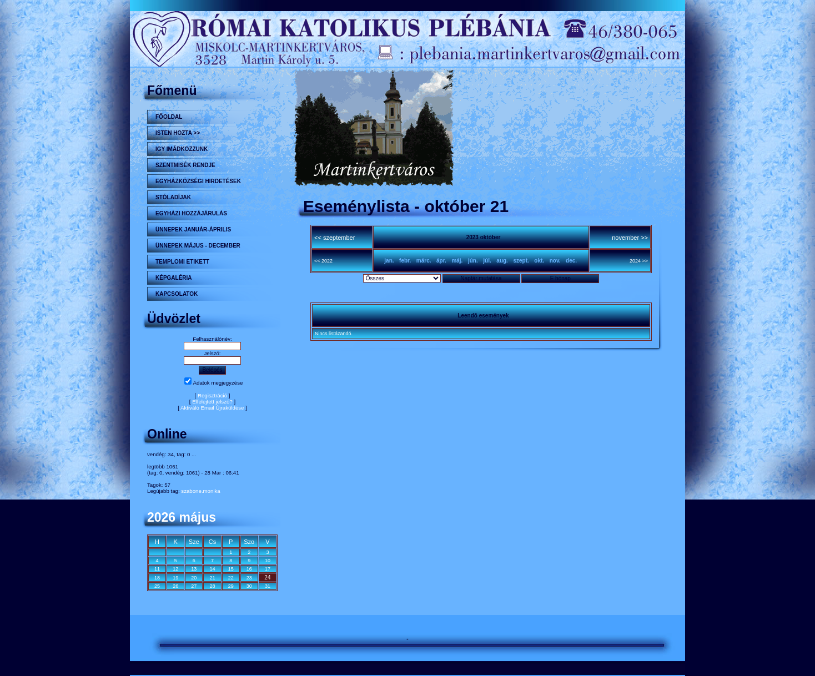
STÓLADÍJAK (173, 197)
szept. (521, 261)
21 (212, 578)
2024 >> (639, 261)
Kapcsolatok (176, 294)
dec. (571, 261)
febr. (405, 261)
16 (249, 569)
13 (194, 569)
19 (175, 578)
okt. (539, 261)
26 (175, 586)
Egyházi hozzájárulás (191, 213)
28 (212, 586)
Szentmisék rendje (185, 165)
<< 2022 (323, 261)
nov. (555, 261)
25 (157, 586)
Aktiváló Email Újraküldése (212, 408)
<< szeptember (334, 237)
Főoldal (168, 117)
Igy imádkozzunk (181, 149)
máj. (456, 261)
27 (194, 586)
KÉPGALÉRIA (173, 278)
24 (267, 577)
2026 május (181, 517)
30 (249, 586)
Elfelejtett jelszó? (212, 401)
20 (194, 578)
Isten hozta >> (177, 133)
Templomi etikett (182, 262)
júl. (487, 261)
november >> (630, 237)
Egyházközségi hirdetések (198, 181)
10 (267, 560)
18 (157, 578)
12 (175, 569)
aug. (502, 261)
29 (231, 586)
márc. (423, 261)
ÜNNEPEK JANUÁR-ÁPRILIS (193, 229)
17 (267, 569)
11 (157, 569)
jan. (389, 261)
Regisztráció (212, 395)
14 (212, 569)
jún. (473, 261)
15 (231, 569)
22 (231, 578)
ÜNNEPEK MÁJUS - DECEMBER (197, 246)
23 (249, 578)
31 (267, 586)
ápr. (441, 261)
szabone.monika (200, 491)
